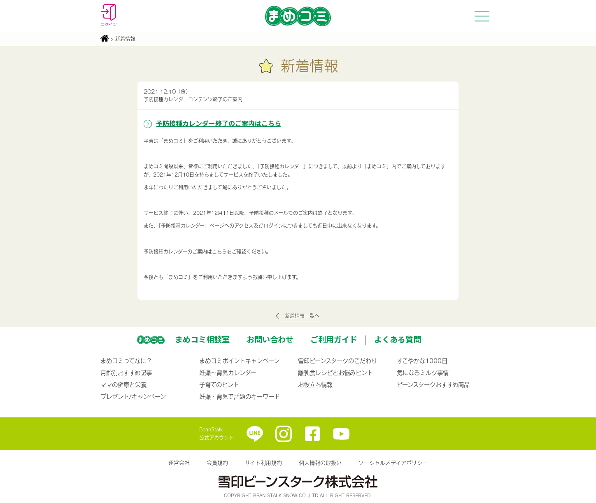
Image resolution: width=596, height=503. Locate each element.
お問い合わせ (270, 339)
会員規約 (217, 462)
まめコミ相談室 (202, 339)
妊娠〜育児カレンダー (227, 372)
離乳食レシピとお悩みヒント (335, 372)
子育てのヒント (219, 384)
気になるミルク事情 (423, 372)
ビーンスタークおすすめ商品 (433, 384)
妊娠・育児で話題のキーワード (239, 396)
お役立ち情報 (315, 384)
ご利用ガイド (333, 339)
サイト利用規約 (263, 462)
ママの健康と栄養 (123, 384)
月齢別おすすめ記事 (126, 372)
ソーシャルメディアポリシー (393, 462)
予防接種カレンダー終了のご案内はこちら (218, 123)
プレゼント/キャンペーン (133, 396)
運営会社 (179, 462)
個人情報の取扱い (320, 462)
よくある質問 (397, 339)
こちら (219, 251)
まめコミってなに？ (126, 360)
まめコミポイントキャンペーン (239, 360)
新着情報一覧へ (302, 316)
